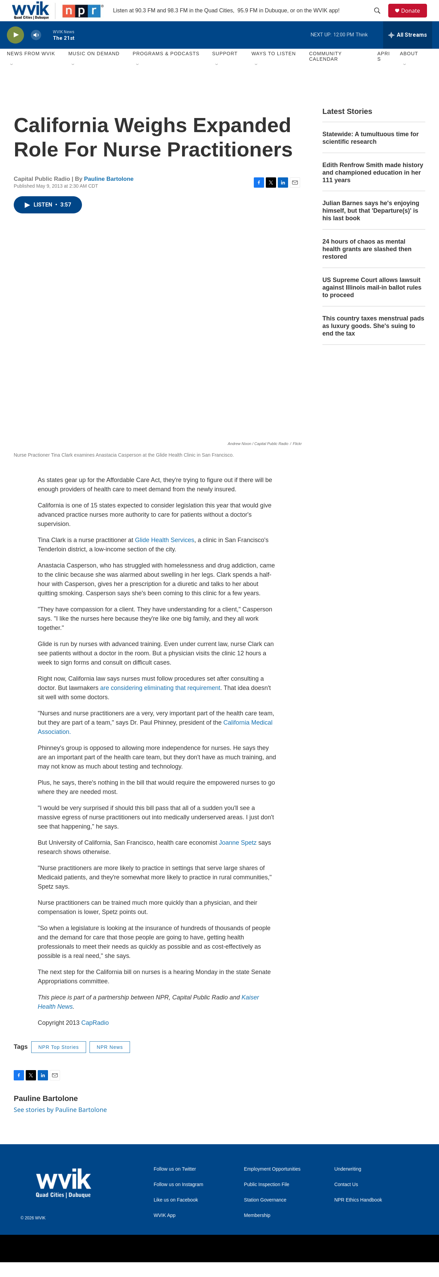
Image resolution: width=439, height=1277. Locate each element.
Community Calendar (325, 71)
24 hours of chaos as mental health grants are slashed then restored (367, 264)
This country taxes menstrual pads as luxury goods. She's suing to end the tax (373, 341)
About (409, 68)
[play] (15, 50)
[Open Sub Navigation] (12, 79)
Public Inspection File (266, 1199)
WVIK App (165, 1230)
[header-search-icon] (380, 18)
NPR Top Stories (58, 1062)
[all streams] (407, 49)
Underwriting (347, 1183)
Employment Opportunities (272, 1183)
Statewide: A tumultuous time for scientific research (370, 152)
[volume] (36, 50)
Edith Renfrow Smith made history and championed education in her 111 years (372, 187)
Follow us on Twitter (175, 1183)
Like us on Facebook (176, 1214)
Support (224, 68)
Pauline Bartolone (109, 194)
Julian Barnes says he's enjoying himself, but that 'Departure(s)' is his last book (370, 226)
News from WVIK (31, 68)
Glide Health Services (164, 554)
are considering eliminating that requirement (160, 702)
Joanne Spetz (238, 857)
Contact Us (346, 1199)
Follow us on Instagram (178, 1199)
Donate (414, 18)
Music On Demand (94, 68)
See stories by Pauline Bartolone (60, 1125)
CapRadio (95, 1037)
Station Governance (265, 1214)
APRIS (383, 71)
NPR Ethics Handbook (358, 1214)
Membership (257, 1230)
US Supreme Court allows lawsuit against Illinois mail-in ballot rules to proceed (372, 302)
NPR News (110, 1062)
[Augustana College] (131, 1263)
